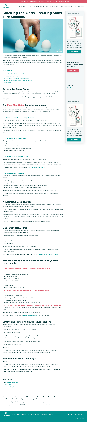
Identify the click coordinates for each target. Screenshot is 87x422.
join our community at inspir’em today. (48, 405)
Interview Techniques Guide (36, 167)
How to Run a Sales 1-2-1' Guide (49, 254)
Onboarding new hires (12, 76)
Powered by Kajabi (79, 418)
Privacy (37, 414)
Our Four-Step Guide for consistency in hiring (19, 74)
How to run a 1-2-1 (11, 385)
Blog (18, 414)
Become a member (67, 6)
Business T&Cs (25, 414)
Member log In (79, 6)
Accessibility (44, 414)
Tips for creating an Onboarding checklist (18, 78)
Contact (51, 414)
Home (13, 414)
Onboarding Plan (10, 387)
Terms (32, 414)
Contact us (6, 402)
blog (30, 209)
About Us (23, 6)
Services (31, 6)
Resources (40, 6)
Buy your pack (74, 52)
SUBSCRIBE (73, 71)
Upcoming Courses (52, 6)
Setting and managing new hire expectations (19, 80)
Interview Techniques (12, 382)
